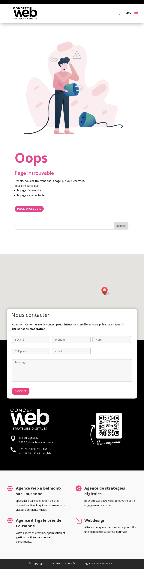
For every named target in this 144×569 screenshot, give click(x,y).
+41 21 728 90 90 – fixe (33, 449)
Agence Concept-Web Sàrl (100, 563)
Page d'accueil (29, 208)
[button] (105, 291)
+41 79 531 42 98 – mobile (35, 453)
